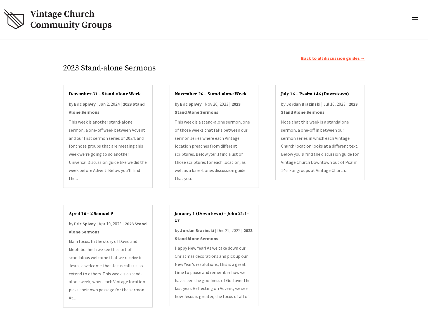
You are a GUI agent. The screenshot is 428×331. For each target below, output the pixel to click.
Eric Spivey (85, 104)
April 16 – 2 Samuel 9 (91, 213)
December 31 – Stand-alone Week (105, 94)
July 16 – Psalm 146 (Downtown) (315, 94)
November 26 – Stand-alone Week (210, 94)
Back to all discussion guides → (333, 58)
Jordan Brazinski (197, 230)
